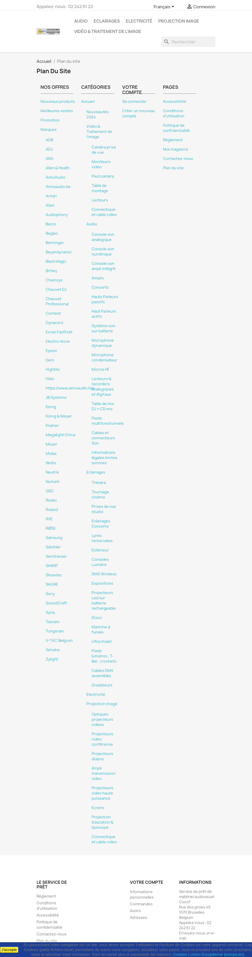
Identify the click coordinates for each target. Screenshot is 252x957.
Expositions (102, 583)
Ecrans (98, 807)
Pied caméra (103, 176)
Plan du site (173, 168)
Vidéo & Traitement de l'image (107, 31)
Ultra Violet (102, 641)
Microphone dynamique (103, 343)
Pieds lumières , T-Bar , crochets (104, 656)
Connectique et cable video (104, 212)
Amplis (98, 278)
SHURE (52, 584)
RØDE (51, 528)
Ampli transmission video (103, 773)
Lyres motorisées (102, 538)
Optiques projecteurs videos (102, 719)
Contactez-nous (178, 158)
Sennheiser (56, 556)
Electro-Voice (58, 341)
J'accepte (9, 950)
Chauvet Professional (57, 301)
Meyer (51, 444)
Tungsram (55, 631)
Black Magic (56, 261)
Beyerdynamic (59, 252)
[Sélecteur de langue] (165, 7)
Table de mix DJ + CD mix (103, 406)
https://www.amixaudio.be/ (70, 388)
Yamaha (52, 649)
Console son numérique (103, 251)
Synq (50, 612)
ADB (49, 140)
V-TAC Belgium (59, 640)
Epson (51, 350)
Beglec (52, 233)
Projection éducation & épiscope (102, 822)
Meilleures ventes (56, 110)
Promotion (50, 120)
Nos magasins (175, 149)
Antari (51, 196)
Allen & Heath (58, 168)
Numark (52, 481)
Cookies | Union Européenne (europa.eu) (208, 954)
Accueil (87, 101)
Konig (51, 406)
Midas (51, 453)
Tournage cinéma (100, 494)
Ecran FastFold (59, 332)
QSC (50, 491)
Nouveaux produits (57, 101)
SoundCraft (56, 603)
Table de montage (100, 188)
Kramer (52, 425)
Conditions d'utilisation (173, 113)
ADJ (49, 149)
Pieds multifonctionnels (108, 421)
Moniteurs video (101, 164)
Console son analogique (103, 237)
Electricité (139, 21)
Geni (50, 360)
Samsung (54, 537)
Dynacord (54, 322)
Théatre (99, 482)
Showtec (54, 575)
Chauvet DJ (56, 289)
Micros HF (101, 369)
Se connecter (134, 101)
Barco (51, 224)
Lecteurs (100, 200)
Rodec (51, 500)
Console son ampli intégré (103, 266)
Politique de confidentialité (176, 128)
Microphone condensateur (104, 357)
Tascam (52, 621)
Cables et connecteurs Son (103, 438)
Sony (50, 593)
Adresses (138, 917)
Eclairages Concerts (101, 523)
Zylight (52, 659)
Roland (52, 509)
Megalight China (60, 434)
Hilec (50, 378)
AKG (49, 158)
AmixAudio (55, 177)
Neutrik (52, 472)
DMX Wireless (104, 574)
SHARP (52, 565)
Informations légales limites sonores (104, 458)
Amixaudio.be (58, 186)
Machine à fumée (101, 629)
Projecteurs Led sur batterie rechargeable (104, 600)
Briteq (51, 270)
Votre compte (146, 882)
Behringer (55, 242)
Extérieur (100, 550)
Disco (97, 617)
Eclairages (107, 21)
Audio (81, 21)
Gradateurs (102, 685)
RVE (49, 519)
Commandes (141, 903)
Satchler (53, 547)
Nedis (51, 463)
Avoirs (135, 910)
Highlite (53, 369)
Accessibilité (174, 101)
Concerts (100, 287)
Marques (48, 129)
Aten (50, 205)
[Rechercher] (188, 42)
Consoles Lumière (100, 562)
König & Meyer (59, 416)
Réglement (173, 140)
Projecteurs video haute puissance (102, 793)
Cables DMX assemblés (102, 673)
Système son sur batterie (103, 328)
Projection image (178, 21)
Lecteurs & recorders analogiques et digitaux (103, 386)
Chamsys (54, 280)
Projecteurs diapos (102, 756)
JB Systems (56, 397)
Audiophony (57, 214)
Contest (53, 313)
